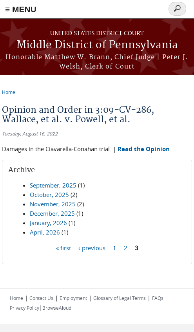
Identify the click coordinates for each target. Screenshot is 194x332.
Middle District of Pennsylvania (97, 45)
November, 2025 (53, 204)
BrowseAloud (56, 308)
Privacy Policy (24, 308)
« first (63, 247)
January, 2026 (48, 223)
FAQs (157, 298)
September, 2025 (53, 185)
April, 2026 (45, 232)
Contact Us (41, 298)
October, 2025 (49, 194)
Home (8, 92)
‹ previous (91, 247)
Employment (73, 298)
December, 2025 (52, 213)
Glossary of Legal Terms (119, 298)
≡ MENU (20, 9)
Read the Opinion (144, 149)
